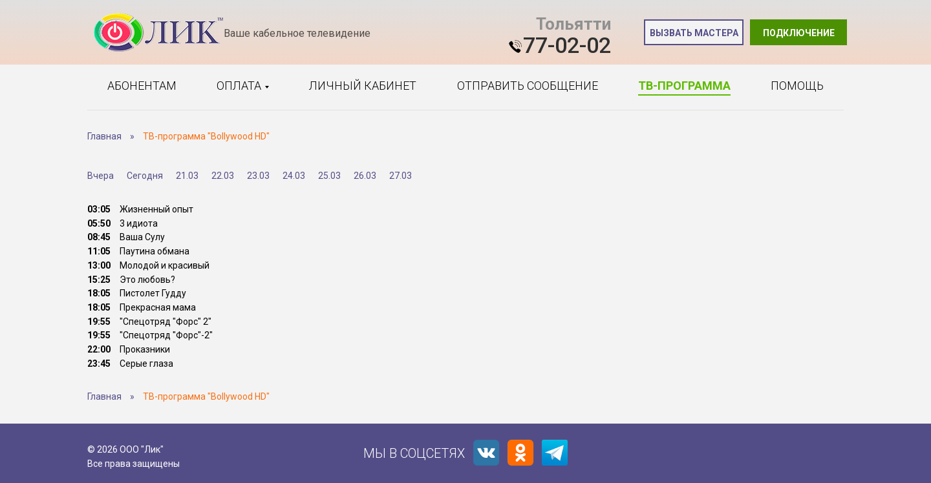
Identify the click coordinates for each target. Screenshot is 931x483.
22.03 (222, 175)
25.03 (329, 175)
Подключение (799, 33)
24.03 (294, 175)
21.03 (187, 175)
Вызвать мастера (694, 33)
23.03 (258, 175)
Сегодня (145, 175)
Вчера (100, 175)
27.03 (400, 175)
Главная (104, 136)
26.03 (365, 175)
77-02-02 (567, 45)
